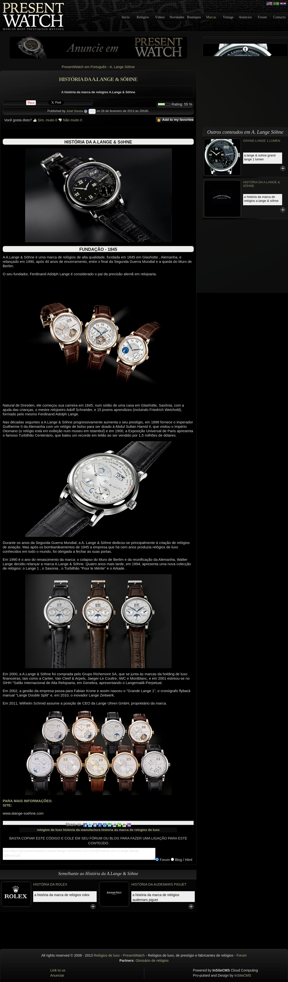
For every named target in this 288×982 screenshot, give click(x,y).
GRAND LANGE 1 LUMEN (261, 141)
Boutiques (194, 17)
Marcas (211, 17)
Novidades (177, 17)
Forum (262, 17)
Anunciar (57, 975)
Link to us (57, 970)
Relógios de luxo (107, 955)
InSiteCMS (242, 975)
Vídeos (160, 17)
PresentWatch (134, 955)
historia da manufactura (81, 830)
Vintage (228, 17)
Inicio (126, 17)
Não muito (70, 120)
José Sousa (74, 111)
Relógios (143, 17)
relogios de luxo (49, 830)
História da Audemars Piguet (158, 884)
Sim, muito (45, 120)
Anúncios (245, 17)
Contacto (279, 17)
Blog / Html (183, 860)
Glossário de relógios (152, 960)
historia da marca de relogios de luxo (130, 830)
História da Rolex (50, 884)
